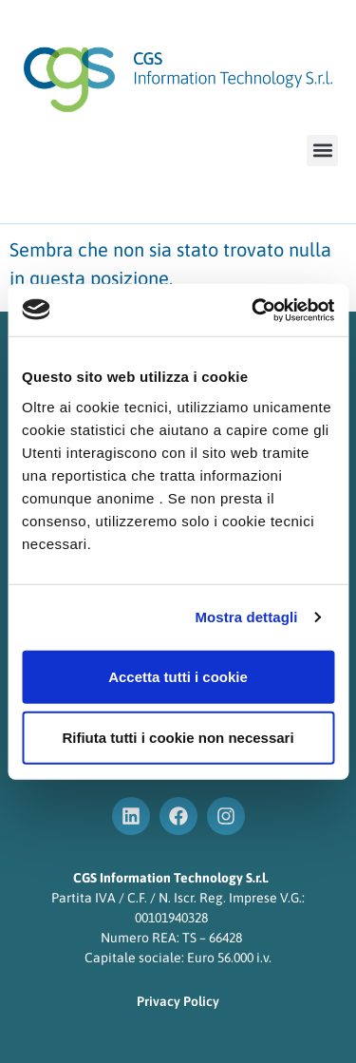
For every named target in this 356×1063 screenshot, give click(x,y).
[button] (322, 150)
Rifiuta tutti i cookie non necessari (177, 737)
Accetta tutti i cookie (178, 676)
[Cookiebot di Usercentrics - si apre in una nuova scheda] (253, 309)
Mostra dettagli (246, 617)
